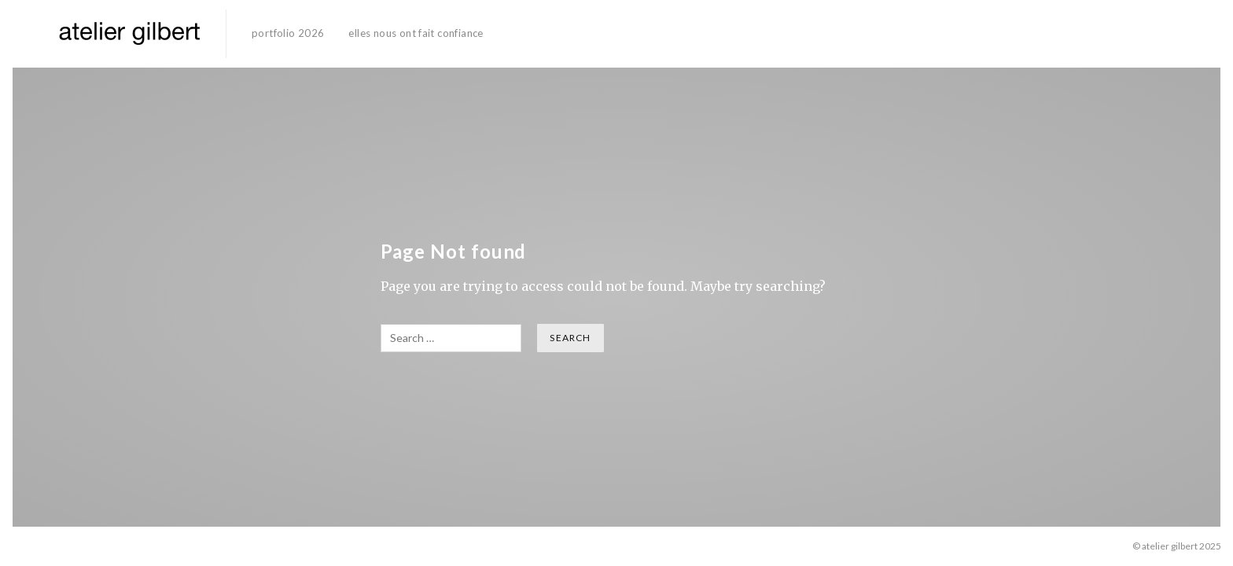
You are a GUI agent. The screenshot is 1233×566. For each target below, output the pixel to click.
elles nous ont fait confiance (415, 33)
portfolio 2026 (288, 33)
